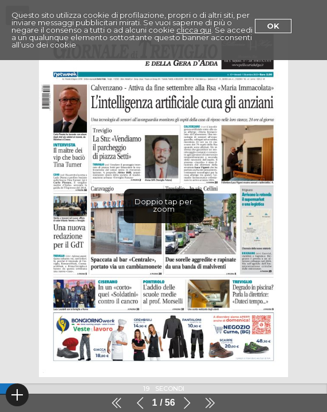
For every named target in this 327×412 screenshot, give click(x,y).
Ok (273, 25)
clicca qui (193, 29)
